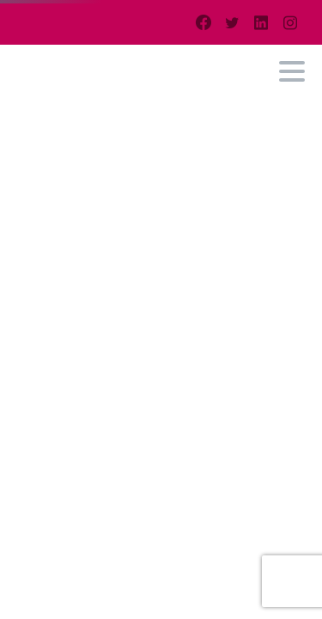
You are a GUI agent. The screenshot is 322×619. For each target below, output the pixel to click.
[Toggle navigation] (292, 71)
